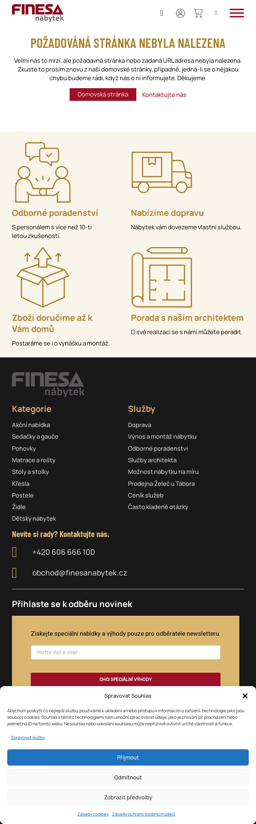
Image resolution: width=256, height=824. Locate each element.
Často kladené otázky (158, 507)
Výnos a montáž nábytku (162, 436)
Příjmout (128, 757)
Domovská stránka (103, 94)
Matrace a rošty (33, 460)
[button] (245, 696)
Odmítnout (128, 777)
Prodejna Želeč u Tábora (161, 483)
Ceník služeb (146, 495)
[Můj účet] (180, 13)
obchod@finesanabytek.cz (79, 573)
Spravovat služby (28, 737)
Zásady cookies (92, 814)
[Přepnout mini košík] (198, 13)
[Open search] (216, 13)
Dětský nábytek (34, 518)
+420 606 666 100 (63, 552)
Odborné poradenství (158, 448)
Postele (23, 495)
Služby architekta (152, 460)
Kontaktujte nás (164, 94)
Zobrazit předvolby (128, 797)
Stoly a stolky (30, 471)
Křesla (20, 483)
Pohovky (24, 448)
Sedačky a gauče (35, 436)
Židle (19, 507)
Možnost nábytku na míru (163, 471)
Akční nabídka (31, 425)
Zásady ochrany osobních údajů (143, 814)
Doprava (139, 425)
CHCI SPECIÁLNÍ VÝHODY (125, 679)
